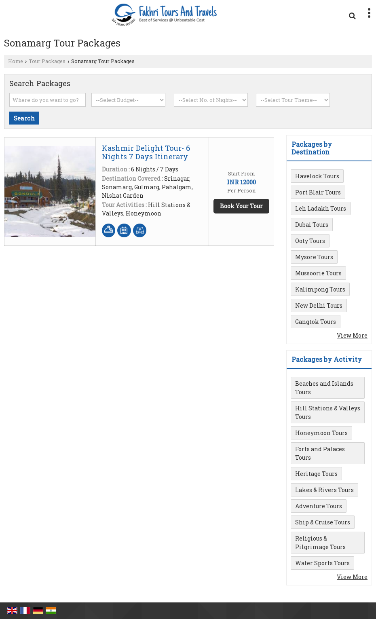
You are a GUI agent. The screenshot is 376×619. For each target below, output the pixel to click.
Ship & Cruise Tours (322, 522)
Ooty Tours (310, 241)
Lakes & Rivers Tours (324, 490)
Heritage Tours (316, 473)
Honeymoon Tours (321, 433)
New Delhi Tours (318, 305)
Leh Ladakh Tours (320, 208)
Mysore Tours (314, 257)
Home (15, 61)
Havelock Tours (317, 176)
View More (352, 335)
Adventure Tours (318, 506)
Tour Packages (47, 61)
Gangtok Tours (315, 321)
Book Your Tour (241, 206)
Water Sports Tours (322, 563)
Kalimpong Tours (320, 289)
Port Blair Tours (318, 192)
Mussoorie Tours (318, 273)
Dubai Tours (311, 224)
